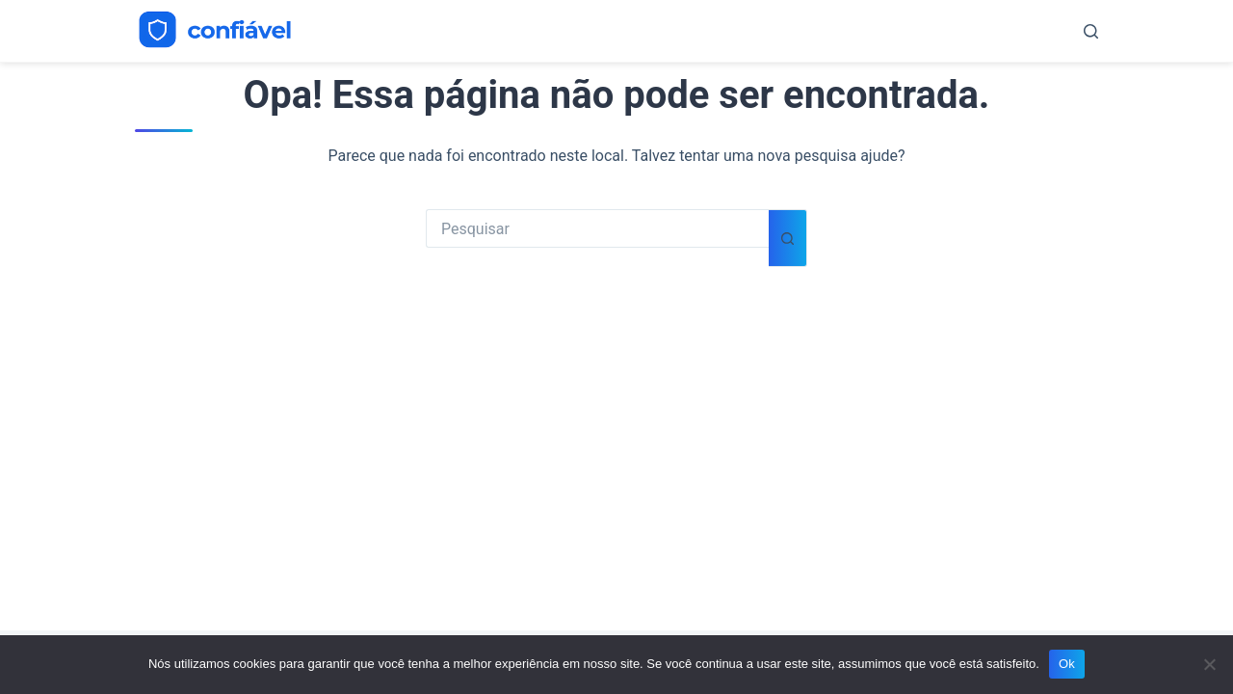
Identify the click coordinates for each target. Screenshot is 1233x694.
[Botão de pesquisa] (788, 238)
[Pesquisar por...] (597, 228)
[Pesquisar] (1091, 31)
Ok (1067, 663)
